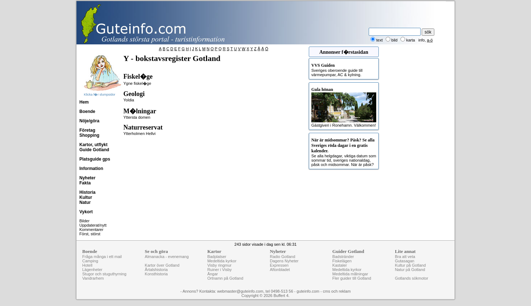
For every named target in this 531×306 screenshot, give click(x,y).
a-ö (430, 40)
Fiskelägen (341, 261)
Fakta (85, 182)
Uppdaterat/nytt (92, 225)
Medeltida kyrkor (222, 261)
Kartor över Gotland (162, 265)
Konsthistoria (156, 274)
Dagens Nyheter (284, 261)
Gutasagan (404, 261)
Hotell (87, 265)
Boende (87, 111)
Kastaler (339, 265)
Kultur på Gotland (410, 265)
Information (91, 168)
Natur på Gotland (410, 269)
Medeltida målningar (350, 274)
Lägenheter (92, 269)
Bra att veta (405, 256)
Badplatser (217, 256)
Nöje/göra (89, 120)
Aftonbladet (280, 269)
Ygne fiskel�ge (137, 83)
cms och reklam (337, 291)
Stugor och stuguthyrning (104, 274)
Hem (84, 102)
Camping (90, 261)
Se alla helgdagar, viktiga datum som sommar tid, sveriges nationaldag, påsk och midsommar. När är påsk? (343, 152)
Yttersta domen (136, 117)
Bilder (84, 221)
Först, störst (89, 234)
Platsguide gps (94, 159)
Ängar (212, 274)
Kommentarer (91, 229)
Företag (87, 130)
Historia (87, 192)
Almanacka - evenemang (167, 256)
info (421, 40)
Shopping (89, 135)
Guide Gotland (94, 149)
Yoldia (128, 100)
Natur (85, 202)
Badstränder (343, 256)
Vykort (86, 211)
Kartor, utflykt (93, 144)
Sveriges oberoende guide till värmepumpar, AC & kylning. (343, 70)
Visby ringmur (219, 265)
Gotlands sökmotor (411, 278)
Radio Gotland (282, 256)
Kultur (85, 197)
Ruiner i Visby (219, 269)
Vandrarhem (93, 278)
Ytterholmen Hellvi (139, 133)
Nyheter (87, 177)
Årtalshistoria (156, 269)
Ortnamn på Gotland (225, 278)
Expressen (279, 265)
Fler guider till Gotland (351, 278)
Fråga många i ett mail (102, 256)
